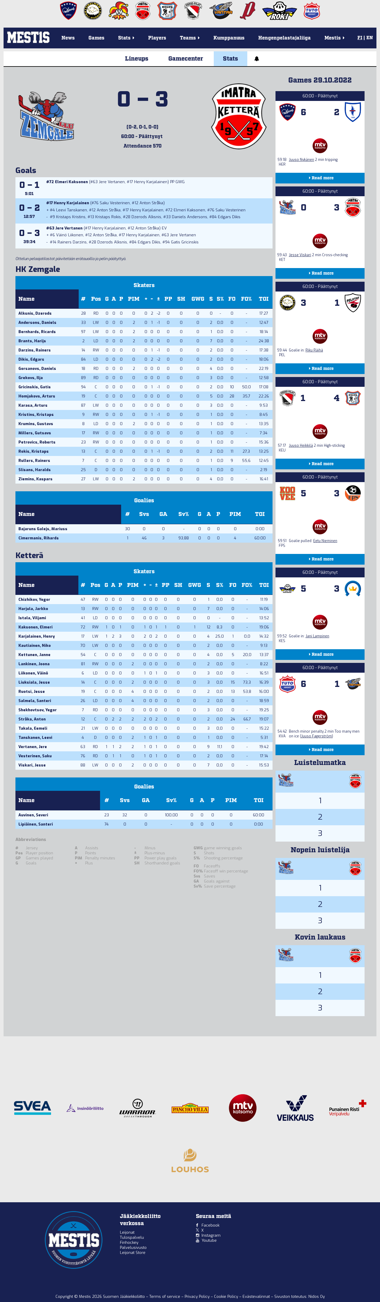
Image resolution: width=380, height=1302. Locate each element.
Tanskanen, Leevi (35, 737)
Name (26, 299)
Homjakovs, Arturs (36, 396)
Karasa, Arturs (33, 405)
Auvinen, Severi (33, 815)
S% (220, 299)
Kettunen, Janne (34, 654)
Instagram (211, 1235)
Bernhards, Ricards (37, 331)
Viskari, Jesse (32, 765)
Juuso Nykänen (301, 159)
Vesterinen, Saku (35, 755)
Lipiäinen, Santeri (35, 824)
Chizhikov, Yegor (34, 599)
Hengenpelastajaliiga (284, 38)
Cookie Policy (226, 1296)
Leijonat (127, 1232)
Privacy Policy (198, 1296)
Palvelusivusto (133, 1247)
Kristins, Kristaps (36, 414)
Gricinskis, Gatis (34, 386)
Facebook (210, 1225)
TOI (264, 299)
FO (231, 299)
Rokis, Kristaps (33, 451)
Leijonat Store (132, 1252)
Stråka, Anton (32, 719)
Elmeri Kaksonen (71, 181)
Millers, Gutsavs (34, 432)
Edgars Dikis (229, 216)
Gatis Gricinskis (185, 242)
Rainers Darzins (72, 242)
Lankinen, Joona (34, 663)
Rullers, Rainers (34, 460)
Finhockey (129, 1242)
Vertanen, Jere (32, 746)
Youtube (209, 1240)
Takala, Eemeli (32, 728)
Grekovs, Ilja (30, 377)
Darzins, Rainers (34, 350)
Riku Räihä (314, 350)
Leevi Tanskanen (71, 210)
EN (369, 38)
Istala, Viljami (32, 617)
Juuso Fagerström (316, 736)
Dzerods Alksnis (146, 216)
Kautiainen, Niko (34, 645)
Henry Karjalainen (150, 181)
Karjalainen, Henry (36, 636)
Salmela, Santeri (34, 700)
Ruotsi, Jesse (31, 691)
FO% (246, 299)
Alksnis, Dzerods (35, 313)
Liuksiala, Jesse (34, 682)
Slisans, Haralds (34, 469)
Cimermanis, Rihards (38, 538)
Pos (96, 299)
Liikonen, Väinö (33, 673)
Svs (144, 514)
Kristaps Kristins (71, 216)
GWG (197, 299)
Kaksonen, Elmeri (35, 627)
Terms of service (165, 1296)
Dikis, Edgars (31, 359)
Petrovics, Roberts (37, 442)
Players (157, 38)
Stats (230, 59)
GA (163, 514)
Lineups (136, 59)
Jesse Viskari (300, 255)
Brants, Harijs (32, 340)
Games (96, 38)
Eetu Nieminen (325, 540)
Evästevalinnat (256, 1296)
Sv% (183, 514)
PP (168, 299)
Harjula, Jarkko (33, 608)
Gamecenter (185, 59)
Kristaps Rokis (108, 216)
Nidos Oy (316, 1296)
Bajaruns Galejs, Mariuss (42, 528)
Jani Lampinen (317, 636)
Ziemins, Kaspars (35, 478)
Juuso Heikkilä (301, 445)
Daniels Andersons (189, 216)
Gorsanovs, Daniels (37, 368)
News (68, 38)
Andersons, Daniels (37, 322)
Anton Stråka (151, 202)
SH (181, 299)
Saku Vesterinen (115, 202)
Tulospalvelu (132, 1237)
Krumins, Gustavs (35, 423)
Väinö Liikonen (69, 234)
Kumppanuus (229, 38)
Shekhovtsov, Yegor (37, 709)
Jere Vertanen (112, 181)
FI (359, 38)
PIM (134, 299)
